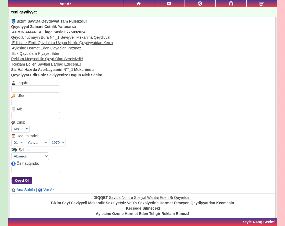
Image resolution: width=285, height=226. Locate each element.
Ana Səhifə (26, 190)
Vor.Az (49, 190)
